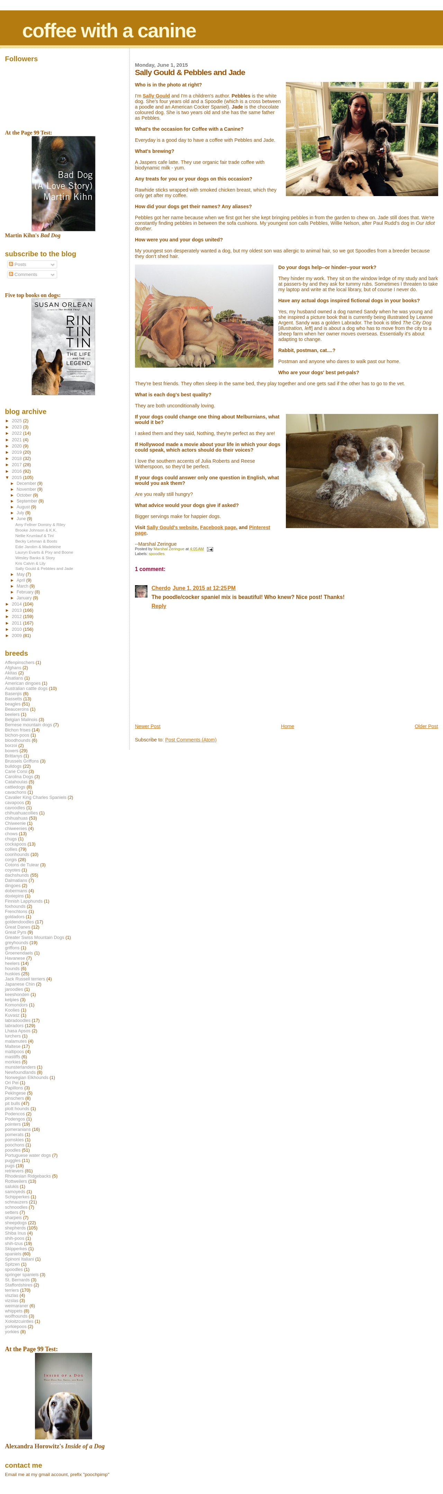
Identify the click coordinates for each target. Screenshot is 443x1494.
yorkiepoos (15, 1326)
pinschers (14, 1098)
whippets (13, 1310)
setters (11, 1212)
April (21, 580)
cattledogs (15, 787)
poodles (12, 1150)
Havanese (15, 958)
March (23, 586)
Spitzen (12, 1264)
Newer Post (148, 726)
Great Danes (17, 927)
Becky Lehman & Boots (36, 541)
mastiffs (12, 1056)
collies (11, 849)
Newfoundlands (20, 1072)
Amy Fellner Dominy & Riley (40, 524)
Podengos (15, 1119)
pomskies (14, 1139)
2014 (17, 604)
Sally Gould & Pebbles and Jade (44, 568)
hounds (12, 968)
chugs (11, 838)
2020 (17, 446)
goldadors (15, 916)
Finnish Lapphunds (24, 901)
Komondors (16, 1004)
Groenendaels (19, 953)
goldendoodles (19, 921)
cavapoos (14, 802)
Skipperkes (16, 1248)
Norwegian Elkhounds (26, 1077)
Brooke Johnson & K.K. (36, 530)
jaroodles (14, 989)
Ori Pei (11, 1082)
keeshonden (17, 994)
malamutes (16, 1041)
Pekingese (15, 1093)
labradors (14, 1025)
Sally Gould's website (172, 527)
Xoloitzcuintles (19, 1321)
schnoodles (16, 1207)
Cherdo (161, 588)
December (27, 483)
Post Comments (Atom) (191, 740)
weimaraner (16, 1305)
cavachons (15, 792)
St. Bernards (17, 1279)
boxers (11, 750)
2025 (17, 420)
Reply (159, 606)
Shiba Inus (15, 1233)
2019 (17, 452)
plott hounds (17, 1108)
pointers (13, 1124)
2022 (17, 433)
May (21, 574)
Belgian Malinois (21, 719)
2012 (17, 616)
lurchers (13, 1036)
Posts (17, 264)
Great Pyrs (15, 932)
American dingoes (22, 683)
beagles (12, 704)
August (24, 507)
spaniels (13, 1253)
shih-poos (14, 1238)
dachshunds (17, 875)
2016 (17, 471)
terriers (12, 1290)
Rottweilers (16, 1181)
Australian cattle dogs (26, 688)
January (25, 598)
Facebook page (218, 527)
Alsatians (14, 678)
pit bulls (12, 1103)
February (26, 592)
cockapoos (15, 844)
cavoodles (15, 807)
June (22, 518)
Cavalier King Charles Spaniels (35, 797)
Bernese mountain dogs (28, 724)
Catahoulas (16, 781)
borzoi (11, 745)
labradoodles (17, 1020)
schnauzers (16, 1202)
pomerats (14, 1134)
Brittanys (13, 755)
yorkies (12, 1331)
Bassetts (13, 698)
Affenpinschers (19, 662)
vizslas (11, 1300)
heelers (12, 963)
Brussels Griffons (22, 761)
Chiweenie (15, 823)
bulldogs (13, 766)
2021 (17, 439)
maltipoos (14, 1051)
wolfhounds (16, 1316)
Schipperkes (17, 1196)
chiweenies (16, 828)
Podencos (15, 1113)
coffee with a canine (109, 30)
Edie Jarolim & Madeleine (38, 546)
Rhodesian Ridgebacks (28, 1176)
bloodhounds (17, 740)
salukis (11, 1186)
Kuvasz (12, 1015)
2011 (17, 623)
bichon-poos (17, 735)
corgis (11, 859)
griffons (12, 947)
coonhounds (17, 854)
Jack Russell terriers (25, 978)
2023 (17, 427)
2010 (17, 629)
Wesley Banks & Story (35, 557)
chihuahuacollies (21, 812)
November (27, 489)
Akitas (11, 672)
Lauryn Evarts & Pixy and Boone (44, 552)
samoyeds (15, 1191)
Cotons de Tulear (22, 864)
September (27, 501)
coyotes (12, 870)
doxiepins (14, 895)
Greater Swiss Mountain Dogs (34, 937)
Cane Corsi (16, 771)
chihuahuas (16, 818)
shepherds (15, 1227)
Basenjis (13, 693)
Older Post (426, 726)
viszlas (11, 1295)
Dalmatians (16, 880)
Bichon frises (17, 729)
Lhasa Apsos (17, 1030)
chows (11, 833)
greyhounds (16, 942)
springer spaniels (21, 1274)
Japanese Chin (20, 984)
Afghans (13, 667)
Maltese (12, 1046)
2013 (17, 610)
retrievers (14, 1170)
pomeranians (18, 1129)
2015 (17, 477)
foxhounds (15, 906)
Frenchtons (16, 911)
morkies (12, 1061)
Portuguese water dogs (28, 1155)
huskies (12, 973)
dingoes (12, 885)
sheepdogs (16, 1222)
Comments (23, 274)
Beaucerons (17, 709)
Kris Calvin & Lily (30, 563)
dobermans (16, 890)
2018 (17, 458)
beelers (12, 714)
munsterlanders (20, 1067)
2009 (17, 635)
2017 (17, 464)
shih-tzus (14, 1243)
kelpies (12, 999)
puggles (12, 1160)
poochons (14, 1144)
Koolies (12, 1010)
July (21, 512)
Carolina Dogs (19, 776)
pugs (10, 1165)
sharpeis (13, 1217)
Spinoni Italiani (19, 1259)
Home (287, 726)
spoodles (157, 554)
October (25, 495)
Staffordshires (18, 1285)
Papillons (14, 1087)
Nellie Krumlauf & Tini (34, 535)
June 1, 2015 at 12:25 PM (204, 588)
